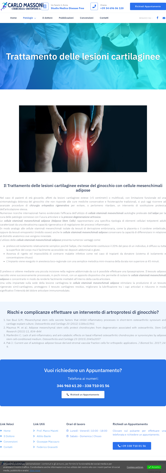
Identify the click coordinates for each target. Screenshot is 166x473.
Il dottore (47, 17)
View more (35, 470)
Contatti (103, 17)
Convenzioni (86, 17)
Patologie (29, 18)
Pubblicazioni (66, 17)
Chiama (103, 5)
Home (13, 17)
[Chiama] (94, 6)
